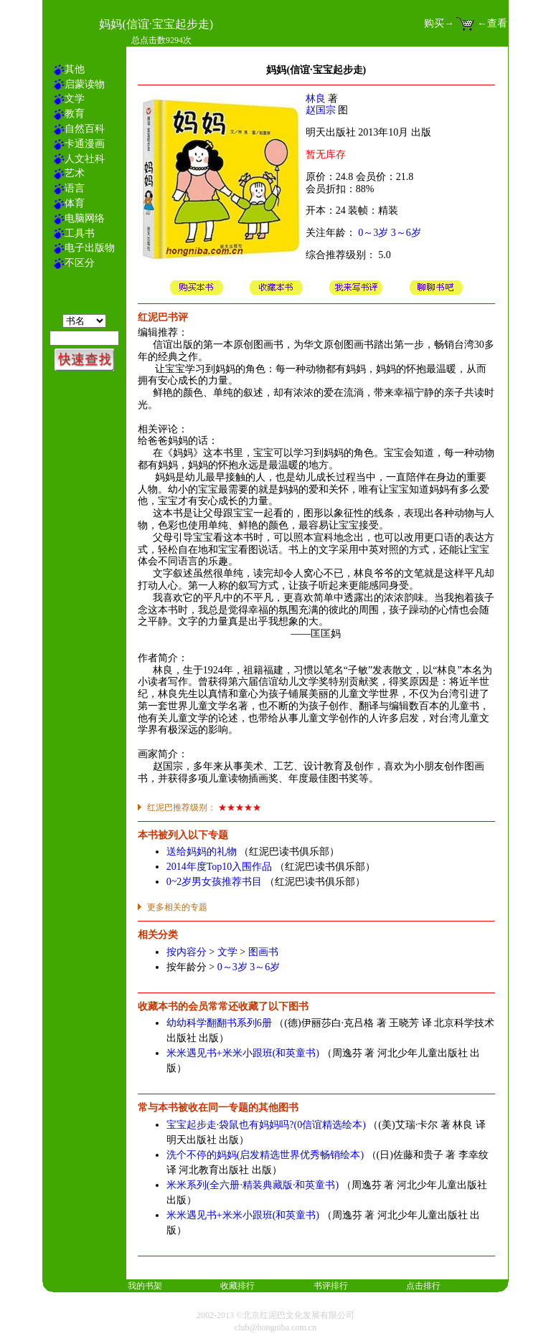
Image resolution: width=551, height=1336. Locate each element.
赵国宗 (321, 110)
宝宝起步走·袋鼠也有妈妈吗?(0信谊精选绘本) (266, 1124)
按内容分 (186, 952)
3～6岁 (406, 232)
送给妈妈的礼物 (201, 851)
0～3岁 (373, 232)
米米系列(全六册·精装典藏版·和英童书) (252, 1185)
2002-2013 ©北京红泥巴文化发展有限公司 (275, 1315)
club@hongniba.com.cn (275, 1327)
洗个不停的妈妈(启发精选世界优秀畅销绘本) (265, 1155)
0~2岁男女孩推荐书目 (214, 881)
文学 (227, 952)
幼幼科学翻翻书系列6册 (219, 1023)
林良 (316, 98)
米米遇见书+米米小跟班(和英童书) (242, 1053)
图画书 (263, 952)
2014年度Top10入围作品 (219, 866)
